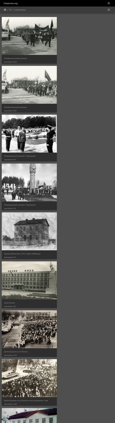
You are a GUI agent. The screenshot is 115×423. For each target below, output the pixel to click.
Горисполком (67, 154)
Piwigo (60, 418)
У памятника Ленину (70, 347)
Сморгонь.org (11, 3)
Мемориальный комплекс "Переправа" (20, 106)
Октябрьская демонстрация (15, 57)
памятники (20, 9)
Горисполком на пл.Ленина (73, 299)
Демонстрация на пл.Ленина (16, 202)
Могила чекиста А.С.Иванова (15, 395)
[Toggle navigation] (108, 3)
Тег (10, 9)
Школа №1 (8, 250)
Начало (5, 10)
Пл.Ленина (8, 298)
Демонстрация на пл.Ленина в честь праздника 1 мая (84, 202)
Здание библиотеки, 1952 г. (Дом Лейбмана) (22, 154)
